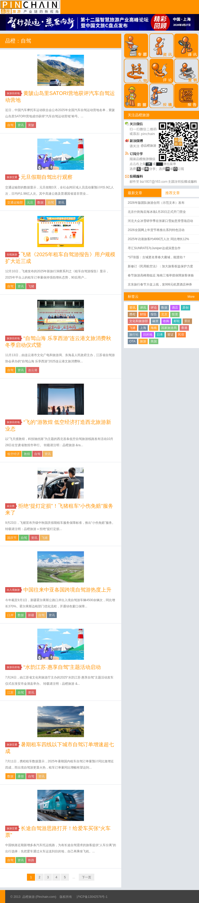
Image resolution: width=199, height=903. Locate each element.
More (191, 296)
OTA (132, 341)
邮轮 (177, 321)
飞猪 (31, 286)
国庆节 (12, 538)
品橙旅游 (30, 7)
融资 (155, 321)
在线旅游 (13, 254)
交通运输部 (15, 202)
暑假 (21, 776)
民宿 (181, 334)
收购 (166, 321)
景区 (187, 321)
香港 (184, 328)
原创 (185, 307)
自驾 (10, 125)
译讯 (143, 307)
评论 (154, 307)
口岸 (10, 615)
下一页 (86, 877)
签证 (170, 334)
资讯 (21, 125)
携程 (132, 314)
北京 (164, 314)
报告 (154, 314)
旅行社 (134, 334)
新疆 (31, 615)
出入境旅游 (14, 589)
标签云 (133, 296)
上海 (143, 328)
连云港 (32, 370)
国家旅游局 (169, 328)
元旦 (30, 202)
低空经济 (13, 454)
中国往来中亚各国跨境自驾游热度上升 (67, 590)
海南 (154, 328)
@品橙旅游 (148, 145)
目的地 (147, 334)
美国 (154, 341)
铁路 (31, 860)
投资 (175, 314)
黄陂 (31, 125)
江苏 (10, 692)
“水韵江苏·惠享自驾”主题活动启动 (62, 667)
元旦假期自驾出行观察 (47, 177)
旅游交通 (13, 177)
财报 (143, 314)
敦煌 (27, 454)
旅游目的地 (14, 93)
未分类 (11, 506)
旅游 (143, 341)
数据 (40, 202)
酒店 (175, 307)
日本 (160, 334)
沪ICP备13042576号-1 (92, 897)
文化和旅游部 (138, 321)
